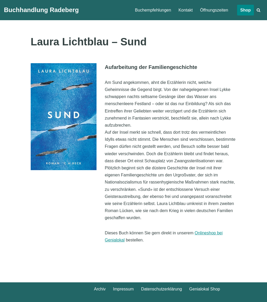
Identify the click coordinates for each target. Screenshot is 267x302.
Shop (245, 10)
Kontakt (185, 10)
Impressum (123, 289)
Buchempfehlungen (153, 10)
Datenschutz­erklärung (161, 289)
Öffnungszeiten (214, 10)
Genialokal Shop (204, 289)
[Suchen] (258, 10)
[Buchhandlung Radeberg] (41, 10)
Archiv (99, 289)
